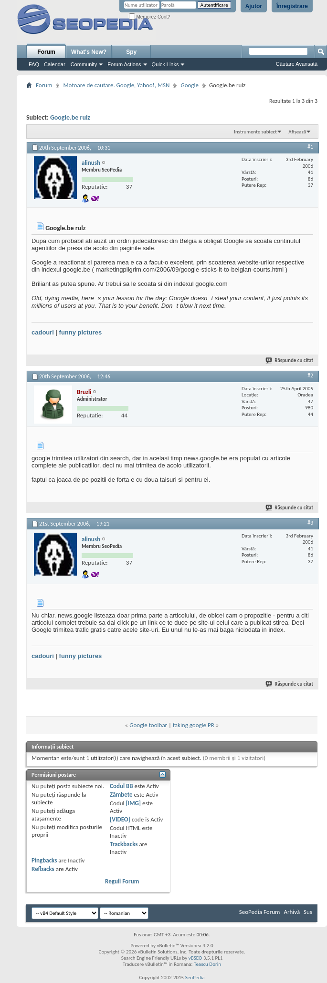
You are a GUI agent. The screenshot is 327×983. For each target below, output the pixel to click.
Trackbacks (123, 844)
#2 (310, 375)
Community (84, 64)
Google (189, 85)
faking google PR (193, 725)
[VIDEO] (120, 819)
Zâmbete (121, 794)
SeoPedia (195, 977)
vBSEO (195, 958)
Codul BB (121, 786)
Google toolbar (148, 725)
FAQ (34, 64)
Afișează (297, 132)
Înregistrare (292, 6)
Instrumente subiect (255, 132)
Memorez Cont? (149, 17)
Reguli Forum (122, 881)
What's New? (88, 52)
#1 (310, 146)
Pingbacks (44, 860)
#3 (310, 522)
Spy (131, 52)
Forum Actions (124, 64)
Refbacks (43, 868)
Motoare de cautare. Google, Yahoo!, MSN (116, 85)
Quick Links (165, 64)
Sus (308, 911)
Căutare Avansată (296, 64)
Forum (46, 52)
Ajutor (253, 6)
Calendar (54, 64)
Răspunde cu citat (289, 360)
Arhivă (292, 911)
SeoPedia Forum (259, 911)
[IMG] (133, 803)
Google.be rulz (70, 117)
